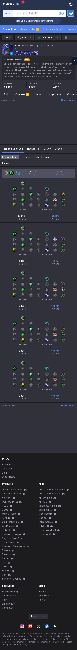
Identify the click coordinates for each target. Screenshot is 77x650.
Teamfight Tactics (11, 493)
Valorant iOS (45, 509)
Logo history (8, 476)
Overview (26, 157)
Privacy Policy (10, 591)
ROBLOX (6, 530)
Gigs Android (45, 514)
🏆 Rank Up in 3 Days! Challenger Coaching (40, 21)
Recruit (42, 599)
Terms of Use (9, 595)
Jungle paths (54, 94)
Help (4, 599)
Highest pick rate (43, 157)
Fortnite (6, 518)
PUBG (5, 505)
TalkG (5, 566)
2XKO (5, 509)
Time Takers (8, 542)
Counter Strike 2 (10, 522)
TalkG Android (46, 522)
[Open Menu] (70, 4)
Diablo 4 (6, 550)
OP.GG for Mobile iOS (50, 493)
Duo (4, 562)
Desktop (6, 554)
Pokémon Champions (13, 546)
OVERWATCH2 (10, 501)
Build (6, 94)
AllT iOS (43, 501)
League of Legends (12, 489)
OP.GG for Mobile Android (52, 489)
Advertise (44, 595)
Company (7, 468)
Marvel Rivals (9, 514)
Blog (4, 472)
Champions (9, 29)
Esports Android (47, 530)
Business (43, 591)
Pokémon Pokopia (12, 534)
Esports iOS (45, 534)
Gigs (4, 574)
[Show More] (18, 4)
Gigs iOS (43, 518)
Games (6, 558)
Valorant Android (48, 505)
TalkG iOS (44, 526)
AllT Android (45, 497)
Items (38, 94)
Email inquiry (9, 603)
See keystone (9, 157)
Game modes (29, 29)
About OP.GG (9, 464)
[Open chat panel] (74, 60)
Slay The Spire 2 (10, 538)
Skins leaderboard (53, 29)
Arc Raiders (8, 526)
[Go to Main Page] (8, 4)
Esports (6, 570)
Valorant (6, 497)
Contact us (8, 607)
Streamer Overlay (11, 578)
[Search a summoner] (61, 13)
